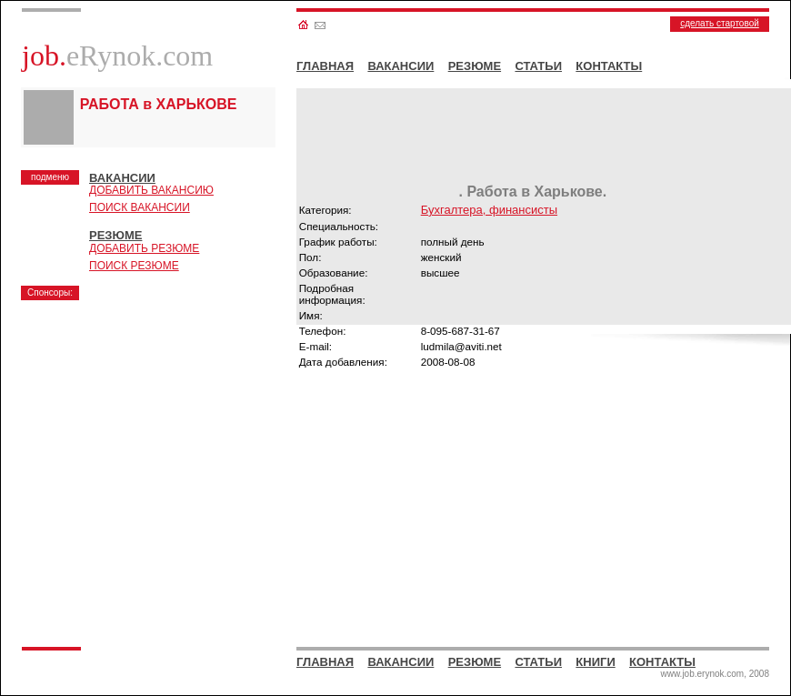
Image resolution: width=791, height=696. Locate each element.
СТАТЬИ (538, 66)
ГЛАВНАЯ (325, 66)
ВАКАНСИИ (400, 66)
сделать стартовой (719, 23)
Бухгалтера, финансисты (489, 210)
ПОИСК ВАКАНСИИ (139, 207)
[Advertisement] (161, 423)
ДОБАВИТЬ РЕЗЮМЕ (144, 248)
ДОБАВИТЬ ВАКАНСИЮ (151, 190)
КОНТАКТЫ (609, 66)
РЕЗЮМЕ (474, 66)
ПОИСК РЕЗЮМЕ (134, 265)
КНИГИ (595, 662)
